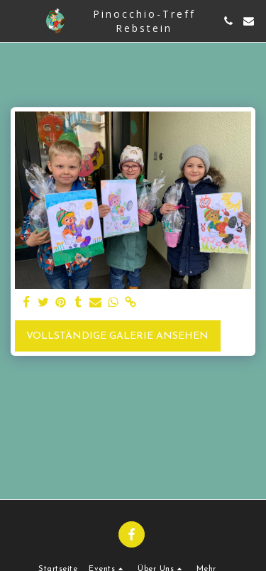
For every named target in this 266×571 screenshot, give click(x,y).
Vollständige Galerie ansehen (117, 336)
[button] (16, 21)
